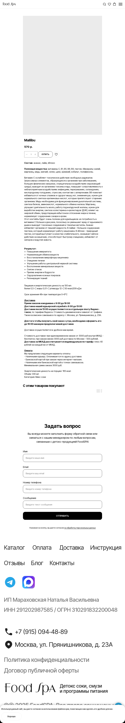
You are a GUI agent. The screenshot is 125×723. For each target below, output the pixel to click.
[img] (10, 582)
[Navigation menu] (120, 4)
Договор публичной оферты (41, 670)
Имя (25, 451)
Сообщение (29, 498)
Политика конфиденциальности (46, 659)
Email (25, 467)
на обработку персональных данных (80, 528)
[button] (104, 4)
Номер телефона (32, 482)
